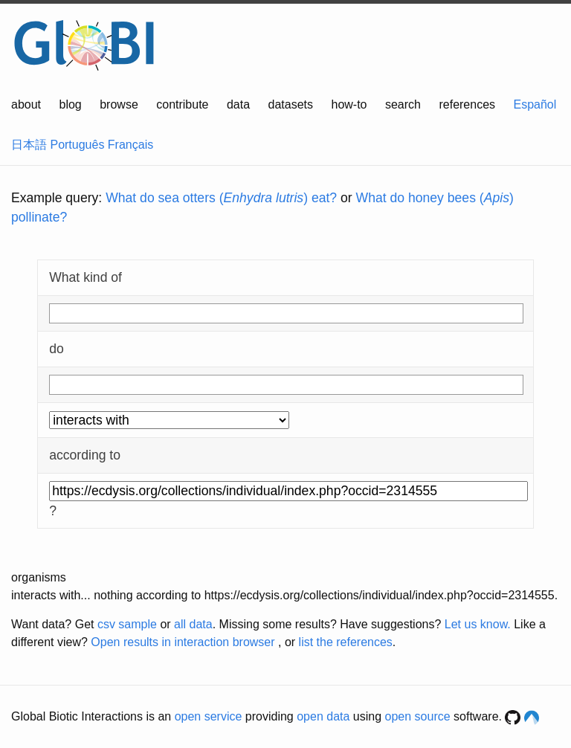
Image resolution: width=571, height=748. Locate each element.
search (403, 104)
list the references (346, 642)
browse (119, 104)
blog (70, 104)
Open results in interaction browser (182, 642)
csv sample (127, 624)
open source (418, 716)
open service (208, 716)
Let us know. (478, 624)
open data (323, 716)
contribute (182, 104)
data (238, 104)
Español (535, 104)
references (467, 104)
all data (193, 624)
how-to (349, 104)
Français (130, 144)
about (26, 104)
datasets (290, 104)
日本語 (29, 144)
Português (77, 144)
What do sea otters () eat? (221, 197)
